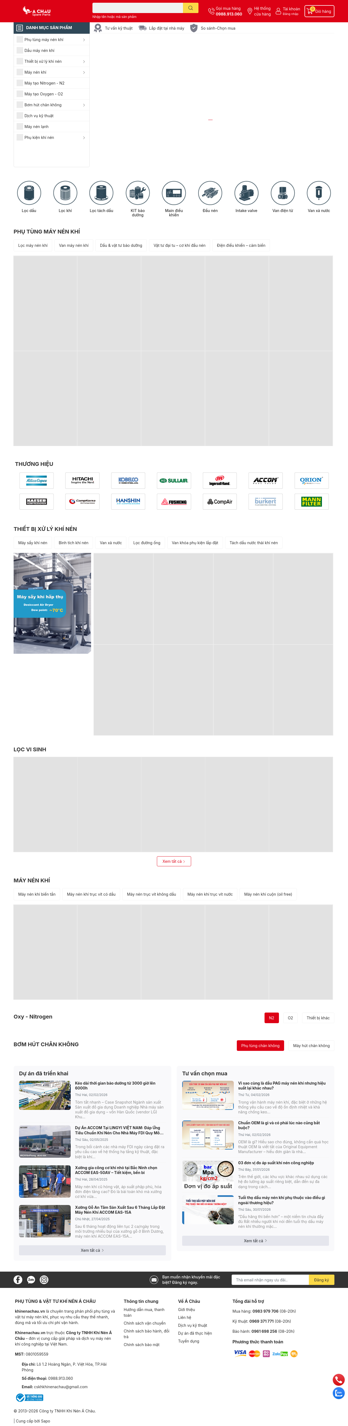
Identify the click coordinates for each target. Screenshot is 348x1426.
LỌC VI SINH (30, 749)
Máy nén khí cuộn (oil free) (268, 894)
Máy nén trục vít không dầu (151, 894)
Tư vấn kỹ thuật (119, 28)
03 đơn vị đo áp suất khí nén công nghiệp (276, 1162)
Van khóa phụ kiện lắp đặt (195, 543)
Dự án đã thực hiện (195, 1333)
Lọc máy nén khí (33, 245)
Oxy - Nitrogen (33, 1017)
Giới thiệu (186, 1309)
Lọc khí (65, 210)
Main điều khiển (174, 212)
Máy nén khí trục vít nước (210, 894)
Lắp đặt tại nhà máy (166, 28)
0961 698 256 (264, 1331)
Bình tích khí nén (73, 543)
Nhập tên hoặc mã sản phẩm (114, 17)
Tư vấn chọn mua (204, 1073)
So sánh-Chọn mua (218, 28)
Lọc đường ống (146, 543)
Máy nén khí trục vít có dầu (91, 894)
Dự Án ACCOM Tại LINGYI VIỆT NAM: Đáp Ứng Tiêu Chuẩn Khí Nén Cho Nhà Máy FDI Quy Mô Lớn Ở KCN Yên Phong (117, 1130)
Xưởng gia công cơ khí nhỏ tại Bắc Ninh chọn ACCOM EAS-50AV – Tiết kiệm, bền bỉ (116, 1170)
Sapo (45, 1421)
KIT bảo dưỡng (138, 212)
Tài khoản (291, 9)
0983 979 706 (266, 1311)
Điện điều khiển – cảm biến (241, 245)
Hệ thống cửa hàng (262, 11)
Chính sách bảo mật (141, 1344)
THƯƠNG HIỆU (34, 464)
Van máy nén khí (74, 245)
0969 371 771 (261, 1321)
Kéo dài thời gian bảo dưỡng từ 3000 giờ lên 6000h (115, 1085)
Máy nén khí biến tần (36, 894)
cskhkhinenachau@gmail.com (61, 1386)
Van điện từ (282, 210)
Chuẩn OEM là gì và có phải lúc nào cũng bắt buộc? (279, 1125)
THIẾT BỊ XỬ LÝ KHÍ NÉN (45, 529)
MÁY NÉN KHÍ (32, 880)
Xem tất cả (174, 861)
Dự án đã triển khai (43, 1073)
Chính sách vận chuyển (145, 1323)
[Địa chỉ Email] (283, 1280)
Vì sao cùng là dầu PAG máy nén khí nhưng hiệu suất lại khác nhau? (282, 1085)
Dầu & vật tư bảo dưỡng (121, 245)
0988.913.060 (229, 14)
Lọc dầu (29, 210)
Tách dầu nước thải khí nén (254, 543)
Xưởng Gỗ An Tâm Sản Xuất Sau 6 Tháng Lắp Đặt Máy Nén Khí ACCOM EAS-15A (120, 1210)
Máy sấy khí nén (32, 543)
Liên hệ (184, 1317)
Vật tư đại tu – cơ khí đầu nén (180, 245)
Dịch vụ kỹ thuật (192, 1325)
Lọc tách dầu (101, 210)
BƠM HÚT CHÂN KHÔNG (46, 1044)
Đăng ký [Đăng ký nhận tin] (321, 1280)
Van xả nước (319, 210)
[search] (190, 8)
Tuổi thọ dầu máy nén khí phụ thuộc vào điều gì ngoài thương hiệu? (281, 1200)
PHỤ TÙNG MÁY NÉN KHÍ (47, 232)
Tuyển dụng (188, 1341)
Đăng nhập (290, 14)
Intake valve (246, 210)
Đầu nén (210, 210)
